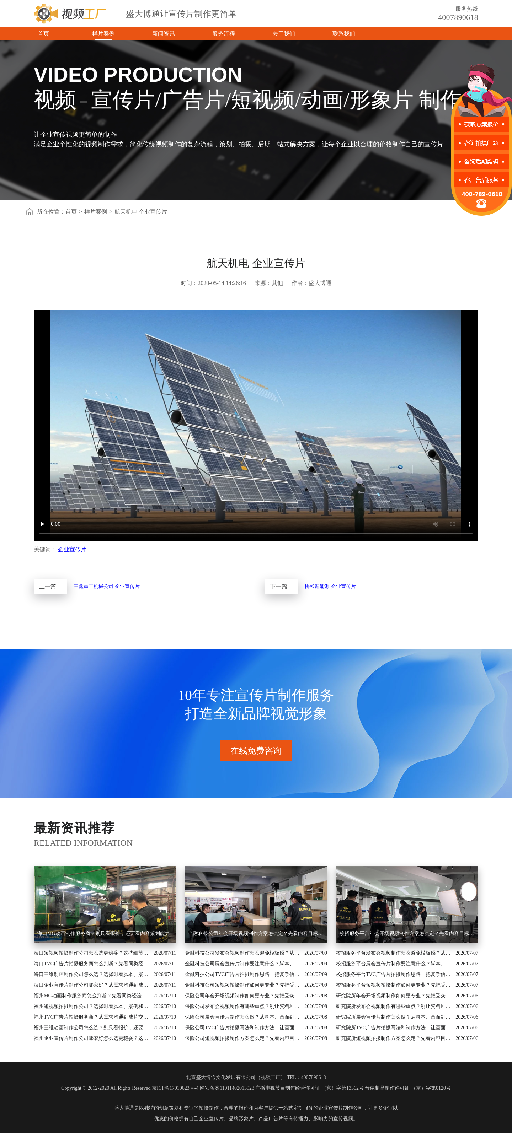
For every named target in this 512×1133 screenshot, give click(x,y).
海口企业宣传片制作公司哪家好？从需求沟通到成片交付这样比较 (92, 985)
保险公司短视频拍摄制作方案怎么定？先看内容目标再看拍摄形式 (243, 1038)
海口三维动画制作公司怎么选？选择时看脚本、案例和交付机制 (92, 974)
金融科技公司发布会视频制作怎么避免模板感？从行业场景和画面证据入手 (243, 953)
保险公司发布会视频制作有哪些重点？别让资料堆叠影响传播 (243, 1006)
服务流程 (223, 34)
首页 (43, 34)
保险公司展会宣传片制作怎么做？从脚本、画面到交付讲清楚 (243, 1017)
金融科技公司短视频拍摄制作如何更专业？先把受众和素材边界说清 (243, 985)
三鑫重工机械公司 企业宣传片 (107, 586)
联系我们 (343, 34)
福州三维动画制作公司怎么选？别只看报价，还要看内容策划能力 (92, 1027)
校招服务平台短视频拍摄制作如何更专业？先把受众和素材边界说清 (394, 985)
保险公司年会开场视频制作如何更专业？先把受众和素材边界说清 (243, 995)
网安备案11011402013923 (227, 1088)
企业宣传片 (72, 549)
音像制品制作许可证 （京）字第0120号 (408, 1088)
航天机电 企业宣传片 (140, 212)
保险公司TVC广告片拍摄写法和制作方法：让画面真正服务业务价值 (243, 1027)
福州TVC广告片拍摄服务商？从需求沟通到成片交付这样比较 (92, 1017)
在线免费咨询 (256, 750)
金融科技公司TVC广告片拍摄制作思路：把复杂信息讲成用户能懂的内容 (243, 974)
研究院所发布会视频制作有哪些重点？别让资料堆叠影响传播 (394, 1006)
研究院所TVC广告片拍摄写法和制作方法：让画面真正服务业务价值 (394, 1027)
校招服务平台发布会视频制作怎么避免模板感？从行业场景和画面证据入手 (394, 953)
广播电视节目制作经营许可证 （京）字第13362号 (309, 1088)
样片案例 (103, 34)
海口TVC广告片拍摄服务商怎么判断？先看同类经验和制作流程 (92, 963)
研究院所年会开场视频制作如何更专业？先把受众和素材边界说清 (394, 995)
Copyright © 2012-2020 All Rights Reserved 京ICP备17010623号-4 (129, 1088)
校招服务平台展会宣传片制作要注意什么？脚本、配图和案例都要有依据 (394, 963)
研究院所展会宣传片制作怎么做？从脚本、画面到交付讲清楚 (394, 1017)
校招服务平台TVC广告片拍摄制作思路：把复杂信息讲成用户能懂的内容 (394, 974)
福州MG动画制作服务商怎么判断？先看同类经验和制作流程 (92, 995)
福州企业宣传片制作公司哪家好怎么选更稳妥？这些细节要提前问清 (92, 1038)
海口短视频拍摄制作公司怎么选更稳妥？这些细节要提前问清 (92, 953)
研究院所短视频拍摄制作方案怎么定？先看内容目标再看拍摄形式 (394, 1038)
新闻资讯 (163, 34)
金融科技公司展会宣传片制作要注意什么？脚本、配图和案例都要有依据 (243, 963)
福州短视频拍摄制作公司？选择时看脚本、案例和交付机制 (92, 1006)
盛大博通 (124, 1108)
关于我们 (283, 34)
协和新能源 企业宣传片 (330, 586)
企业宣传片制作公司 (340, 1108)
